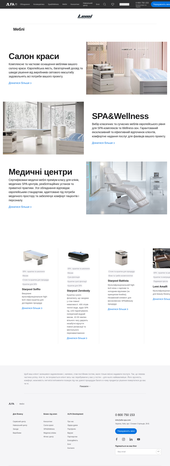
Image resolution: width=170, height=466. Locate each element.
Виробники (17, 433)
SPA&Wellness (49, 429)
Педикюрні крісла (161, 281)
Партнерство (72, 437)
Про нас (70, 422)
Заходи (15, 429)
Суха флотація (74, 277)
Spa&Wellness (53, 4)
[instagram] (123, 439)
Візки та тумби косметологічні (121, 276)
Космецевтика (38, 4)
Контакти (70, 448)
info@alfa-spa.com (123, 420)
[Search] (104, 4)
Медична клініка (50, 433)
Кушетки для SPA (30, 284)
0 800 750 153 (142, 3)
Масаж (25, 276)
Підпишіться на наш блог (126, 446)
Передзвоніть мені (125, 431)
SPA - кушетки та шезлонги (34, 272)
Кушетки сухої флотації (77, 281)
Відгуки (70, 433)
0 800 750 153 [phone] (125, 415)
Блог (98, 4)
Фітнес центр (49, 437)
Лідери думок (72, 425)
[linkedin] (131, 439)
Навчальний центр (87, 4)
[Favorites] (112, 4)
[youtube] (138, 439)
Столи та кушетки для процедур (36, 280)
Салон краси (48, 425)
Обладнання (25, 4)
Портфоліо (71, 429)
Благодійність (72, 440)
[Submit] (158, 451)
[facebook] (116, 439)
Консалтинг (75, 4)
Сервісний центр (19, 422)
